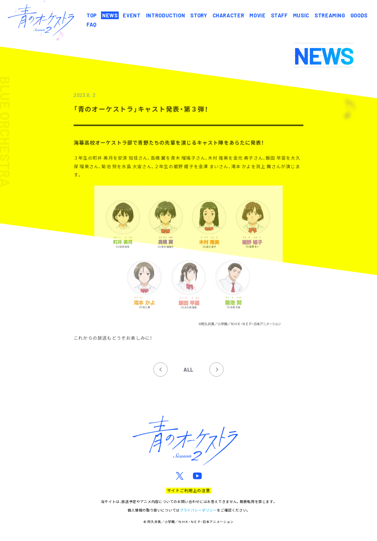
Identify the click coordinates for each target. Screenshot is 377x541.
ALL (188, 369)
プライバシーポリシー (198, 509)
